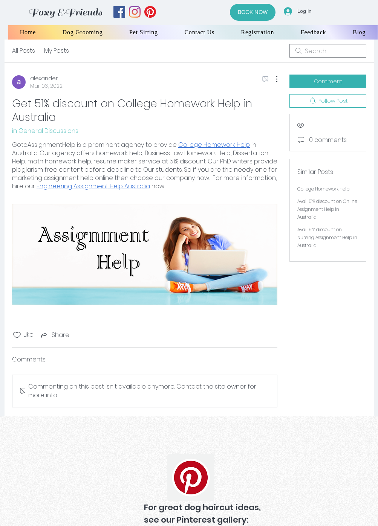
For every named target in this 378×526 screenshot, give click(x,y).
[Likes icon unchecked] (17, 335)
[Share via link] (54, 335)
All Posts (23, 50)
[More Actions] (272, 79)
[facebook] (119, 12)
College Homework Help (323, 189)
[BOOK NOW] (252, 12)
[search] (327, 51)
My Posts (56, 50)
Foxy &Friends (65, 12)
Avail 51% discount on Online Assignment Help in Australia (327, 209)
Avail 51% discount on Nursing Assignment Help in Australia (327, 237)
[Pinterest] (190, 477)
